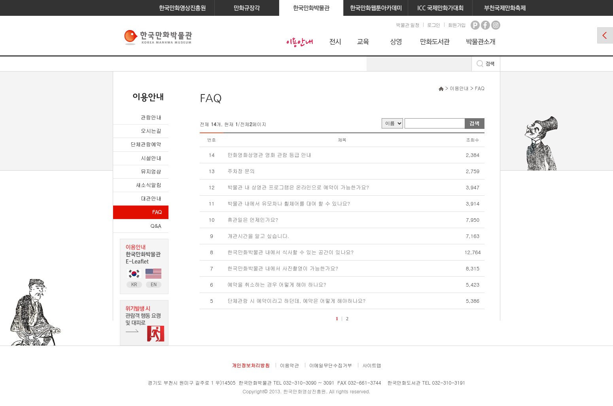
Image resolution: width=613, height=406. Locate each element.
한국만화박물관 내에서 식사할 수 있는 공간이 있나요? (290, 252)
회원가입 (456, 24)
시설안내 (151, 158)
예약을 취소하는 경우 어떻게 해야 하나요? (276, 284)
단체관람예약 (146, 144)
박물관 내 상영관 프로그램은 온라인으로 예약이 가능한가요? (298, 187)
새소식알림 (148, 185)
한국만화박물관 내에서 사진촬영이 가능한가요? (282, 268)
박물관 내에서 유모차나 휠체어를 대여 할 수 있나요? (288, 203)
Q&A (156, 225)
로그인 (433, 24)
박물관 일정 (407, 24)
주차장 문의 (241, 171)
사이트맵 (371, 365)
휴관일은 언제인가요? (252, 219)
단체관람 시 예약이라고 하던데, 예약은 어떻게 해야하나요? (296, 300)
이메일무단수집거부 (330, 365)
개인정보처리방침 (251, 365)
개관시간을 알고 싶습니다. (258, 236)
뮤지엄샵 (151, 171)
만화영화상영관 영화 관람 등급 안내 (269, 155)
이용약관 (289, 365)
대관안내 (151, 198)
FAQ (156, 211)
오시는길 (151, 130)
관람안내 (151, 117)
